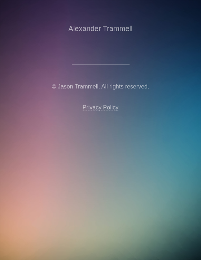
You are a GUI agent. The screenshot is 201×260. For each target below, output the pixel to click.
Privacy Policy (101, 107)
